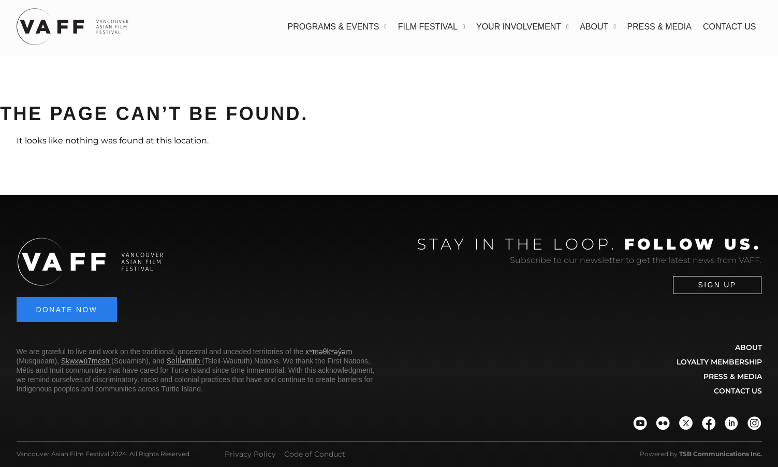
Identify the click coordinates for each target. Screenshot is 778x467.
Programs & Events (337, 27)
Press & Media (659, 26)
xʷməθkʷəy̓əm (328, 351)
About (597, 27)
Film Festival (431, 27)
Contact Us (729, 26)
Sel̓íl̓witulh (183, 361)
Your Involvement (522, 27)
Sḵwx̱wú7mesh (85, 361)
